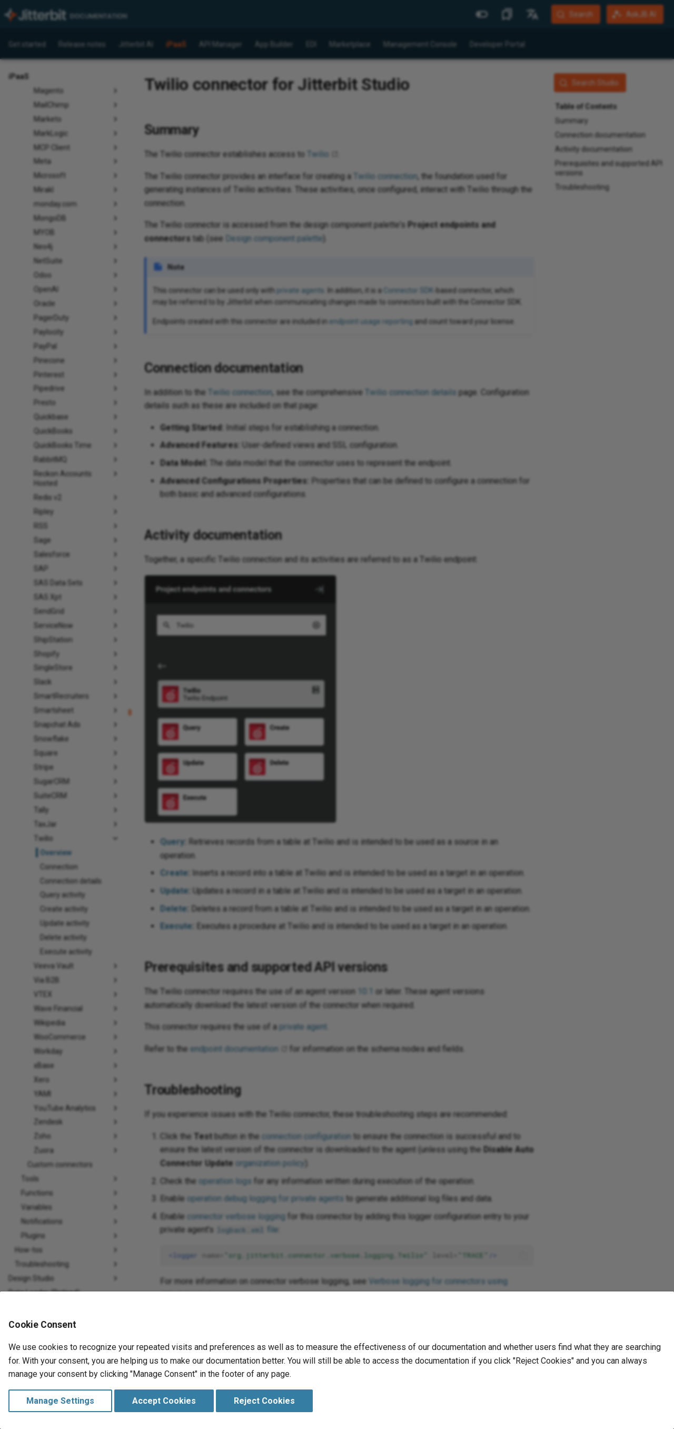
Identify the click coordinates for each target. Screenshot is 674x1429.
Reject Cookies (264, 1401)
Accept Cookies (164, 1401)
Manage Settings (60, 1401)
